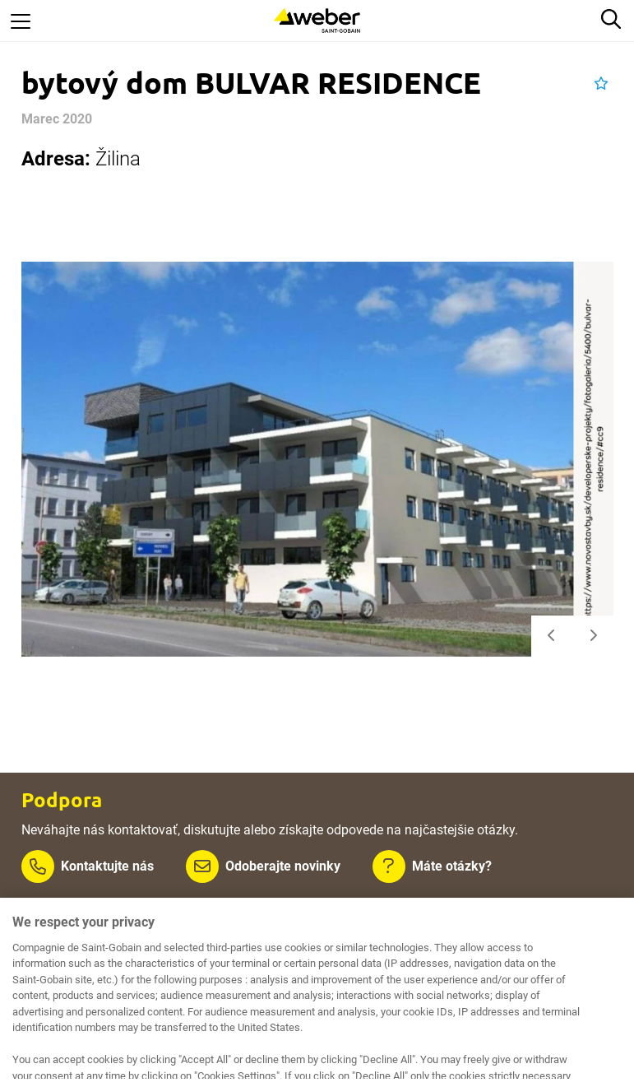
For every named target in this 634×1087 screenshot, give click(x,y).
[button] (601, 84)
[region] (317, 992)
